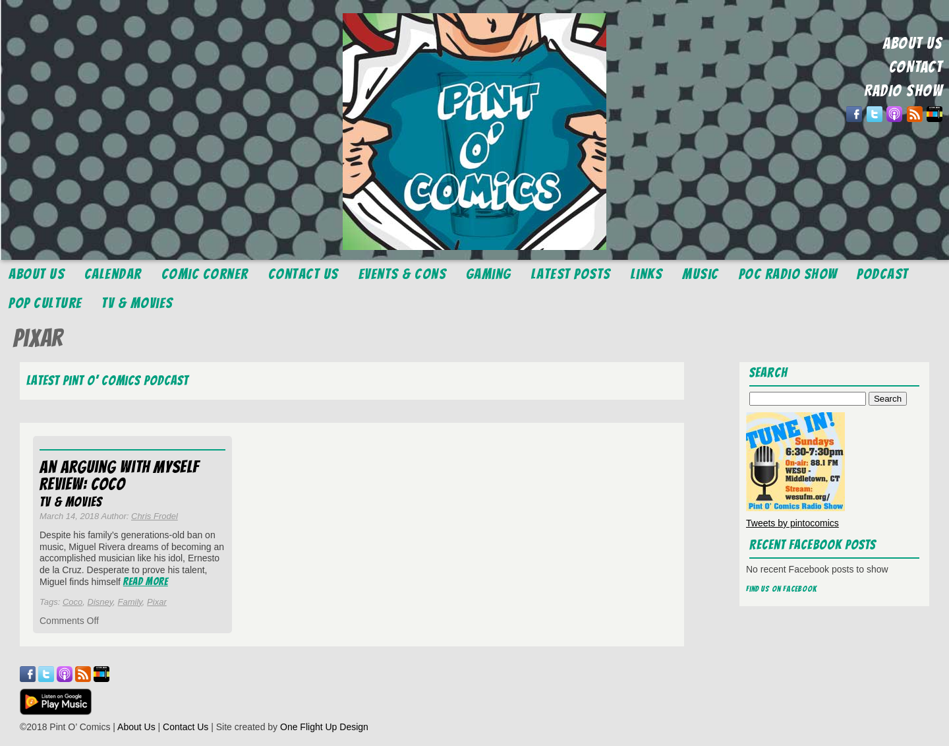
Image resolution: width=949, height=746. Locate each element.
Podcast (883, 274)
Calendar (113, 274)
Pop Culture (45, 303)
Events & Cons (403, 274)
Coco (72, 602)
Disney (100, 602)
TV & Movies (137, 303)
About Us (37, 274)
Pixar (157, 602)
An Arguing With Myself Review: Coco (119, 475)
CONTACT (916, 67)
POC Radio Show (788, 274)
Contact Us (303, 274)
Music (700, 274)
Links (647, 274)
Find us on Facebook (781, 588)
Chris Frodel (154, 516)
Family (130, 602)
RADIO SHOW (903, 90)
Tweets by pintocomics (792, 523)
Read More (145, 581)
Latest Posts (571, 274)
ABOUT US (912, 43)
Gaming (488, 274)
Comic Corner (204, 274)
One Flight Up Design (324, 727)
